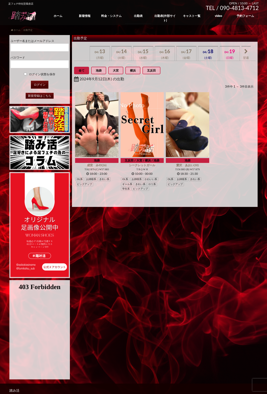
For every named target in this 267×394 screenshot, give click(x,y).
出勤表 (138, 16)
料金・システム (111, 16)
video (218, 16)
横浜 (133, 70)
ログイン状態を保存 (39, 74)
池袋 (99, 70)
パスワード (17, 57)
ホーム (58, 16)
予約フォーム (245, 16)
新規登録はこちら (39, 95)
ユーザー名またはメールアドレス (32, 41)
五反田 (151, 70)
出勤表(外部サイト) (165, 18)
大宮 (116, 70)
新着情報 (85, 16)
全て (81, 70)
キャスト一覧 (191, 16)
